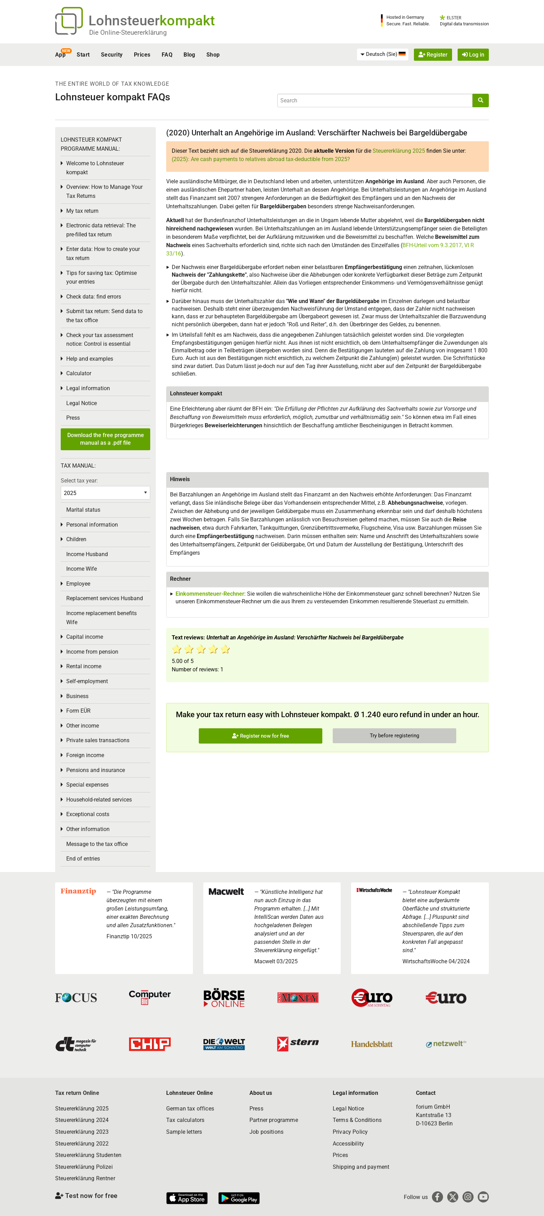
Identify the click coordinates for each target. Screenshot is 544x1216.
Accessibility (348, 1143)
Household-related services (99, 799)
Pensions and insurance (95, 770)
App (60, 54)
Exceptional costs (87, 814)
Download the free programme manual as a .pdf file (105, 439)
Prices (142, 54)
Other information (88, 829)
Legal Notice (81, 403)
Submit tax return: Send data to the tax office (104, 316)
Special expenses (87, 784)
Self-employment (87, 681)
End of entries (83, 858)
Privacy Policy (350, 1132)
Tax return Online (77, 1093)
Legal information (88, 388)
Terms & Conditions (357, 1120)
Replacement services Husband (104, 598)
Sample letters (184, 1132)
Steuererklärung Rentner (85, 1178)
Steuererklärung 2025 (399, 151)
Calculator (78, 373)
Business (77, 696)
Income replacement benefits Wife (101, 618)
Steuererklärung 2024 (82, 1120)
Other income (82, 725)
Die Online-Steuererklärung (128, 32)
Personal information (92, 524)
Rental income (83, 666)
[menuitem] (382, 54)
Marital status (83, 509)
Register (433, 54)
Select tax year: (79, 480)
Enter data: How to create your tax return (103, 253)
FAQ (167, 54)
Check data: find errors (93, 296)
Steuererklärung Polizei (84, 1167)
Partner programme (273, 1120)
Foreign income (85, 755)
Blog (189, 54)
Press (73, 417)
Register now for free (260, 736)
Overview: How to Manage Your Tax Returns (104, 191)
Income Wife (81, 568)
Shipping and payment (361, 1167)
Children (76, 539)
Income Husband (87, 554)
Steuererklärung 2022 (82, 1143)
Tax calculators (185, 1120)
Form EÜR (78, 710)
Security (112, 54)
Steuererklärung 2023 (82, 1132)
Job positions (266, 1132)
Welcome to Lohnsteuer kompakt (95, 168)
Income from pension (92, 651)
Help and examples (89, 358)
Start (83, 54)
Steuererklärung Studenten (88, 1155)
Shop (213, 54)
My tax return (82, 211)
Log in (473, 54)
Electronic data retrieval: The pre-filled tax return (101, 230)
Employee (78, 583)
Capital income (84, 637)
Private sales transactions (97, 740)
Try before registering (394, 735)
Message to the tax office (97, 844)
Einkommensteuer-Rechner (210, 593)
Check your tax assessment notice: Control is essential (99, 339)
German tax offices (190, 1108)
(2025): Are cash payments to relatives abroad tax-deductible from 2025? (261, 159)
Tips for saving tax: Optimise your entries (101, 277)
